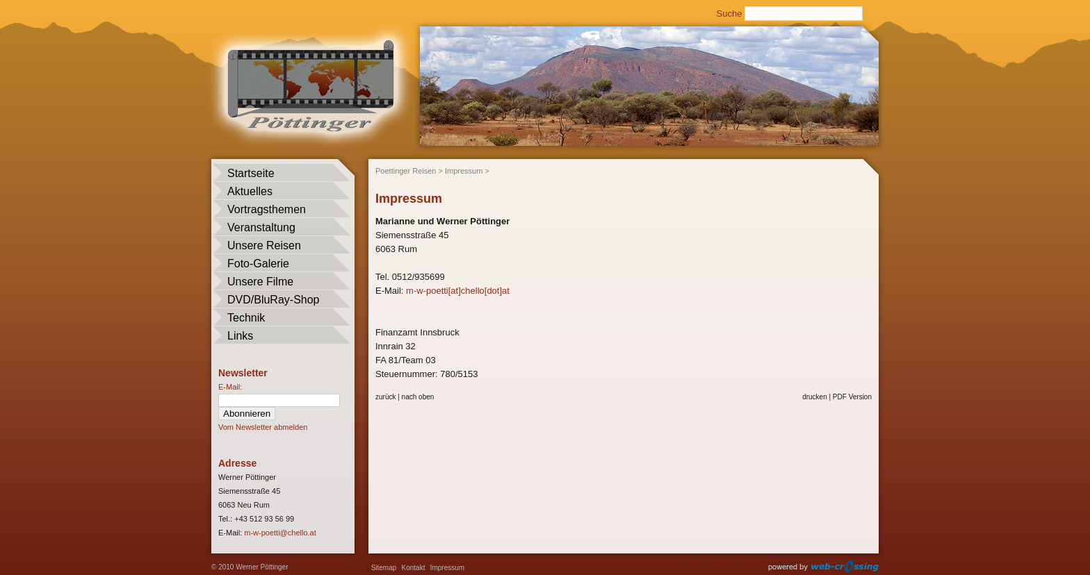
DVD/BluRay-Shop (273, 300)
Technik (246, 318)
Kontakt (413, 568)
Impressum (463, 171)
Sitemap (384, 568)
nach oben (418, 397)
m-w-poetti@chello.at (280, 532)
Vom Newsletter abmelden (262, 427)
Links (240, 336)
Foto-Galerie (258, 263)
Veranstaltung (261, 227)
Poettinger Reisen (405, 171)
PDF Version (852, 397)
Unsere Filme (260, 282)
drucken (814, 397)
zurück (385, 397)
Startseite (251, 173)
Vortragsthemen (266, 209)
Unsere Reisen (264, 245)
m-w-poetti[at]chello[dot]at (458, 290)
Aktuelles (249, 191)
